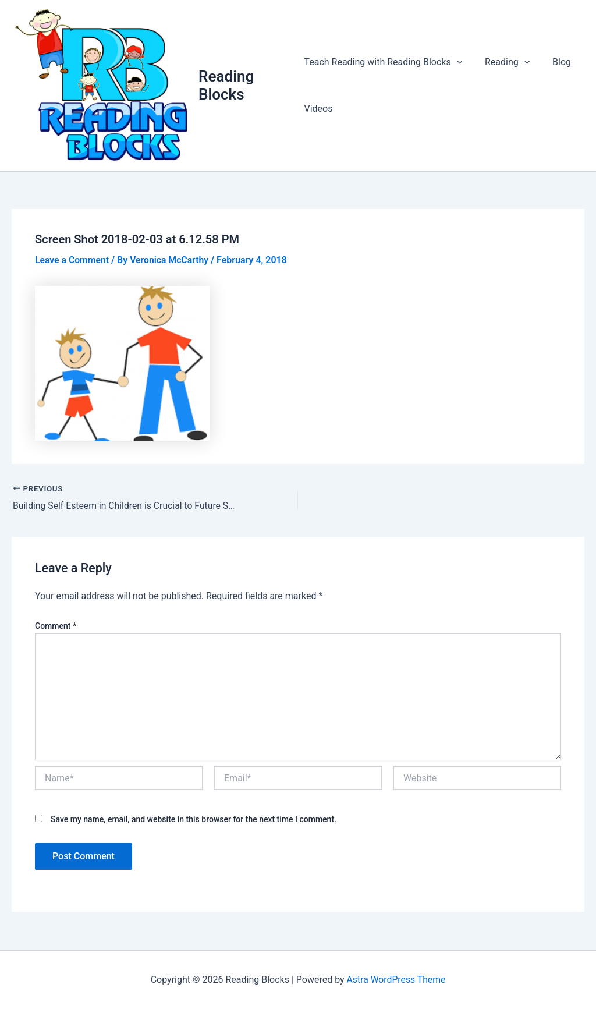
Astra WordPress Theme (396, 979)
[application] (457, 63)
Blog (554, 62)
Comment (55, 626)
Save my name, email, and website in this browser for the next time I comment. (193, 819)
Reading (503, 63)
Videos (318, 109)
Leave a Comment (72, 261)
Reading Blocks (227, 86)
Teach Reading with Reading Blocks (383, 63)
